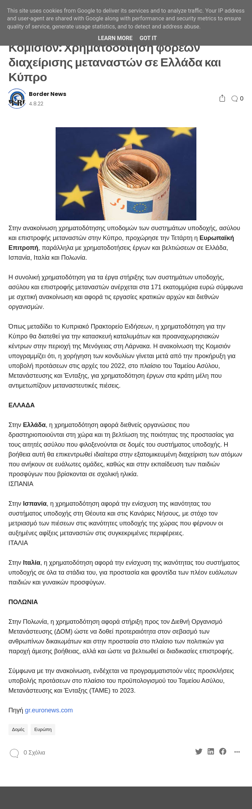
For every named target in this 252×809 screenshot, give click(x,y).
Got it (148, 38)
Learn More (115, 38)
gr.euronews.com (49, 710)
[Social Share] (222, 98)
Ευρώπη (42, 729)
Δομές (18, 729)
